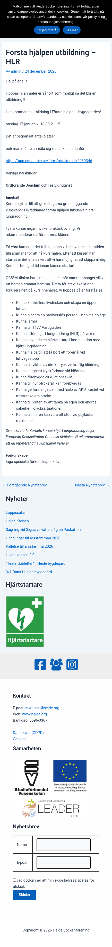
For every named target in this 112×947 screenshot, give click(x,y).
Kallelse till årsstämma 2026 (29, 546)
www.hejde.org (34, 714)
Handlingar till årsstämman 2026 (33, 538)
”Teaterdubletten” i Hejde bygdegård (35, 563)
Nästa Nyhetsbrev (92, 485)
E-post (22, 862)
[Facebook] (40, 664)
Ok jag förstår (47, 30)
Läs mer (71, 30)
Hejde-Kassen (17, 521)
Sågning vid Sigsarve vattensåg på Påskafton (43, 529)
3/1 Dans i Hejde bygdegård (29, 572)
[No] (105, 18)
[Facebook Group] (56, 664)
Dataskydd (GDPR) (28, 732)
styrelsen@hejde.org (42, 708)
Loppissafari (16, 512)
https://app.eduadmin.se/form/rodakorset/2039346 (49, 160)
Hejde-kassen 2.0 (20, 555)
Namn (22, 844)
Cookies (19, 739)
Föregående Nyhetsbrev (25, 485)
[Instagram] (72, 664)
